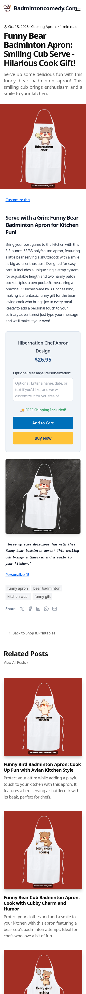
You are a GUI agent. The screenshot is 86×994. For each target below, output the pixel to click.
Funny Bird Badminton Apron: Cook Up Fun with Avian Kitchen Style (42, 767)
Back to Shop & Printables (31, 633)
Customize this (18, 199)
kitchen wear (18, 596)
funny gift (42, 596)
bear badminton (46, 588)
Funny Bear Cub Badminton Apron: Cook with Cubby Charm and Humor (42, 903)
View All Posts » (16, 662)
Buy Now (43, 438)
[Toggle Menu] (77, 8)
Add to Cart (43, 423)
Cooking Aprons (44, 26)
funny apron (17, 588)
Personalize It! (17, 574)
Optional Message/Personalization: (42, 372)
